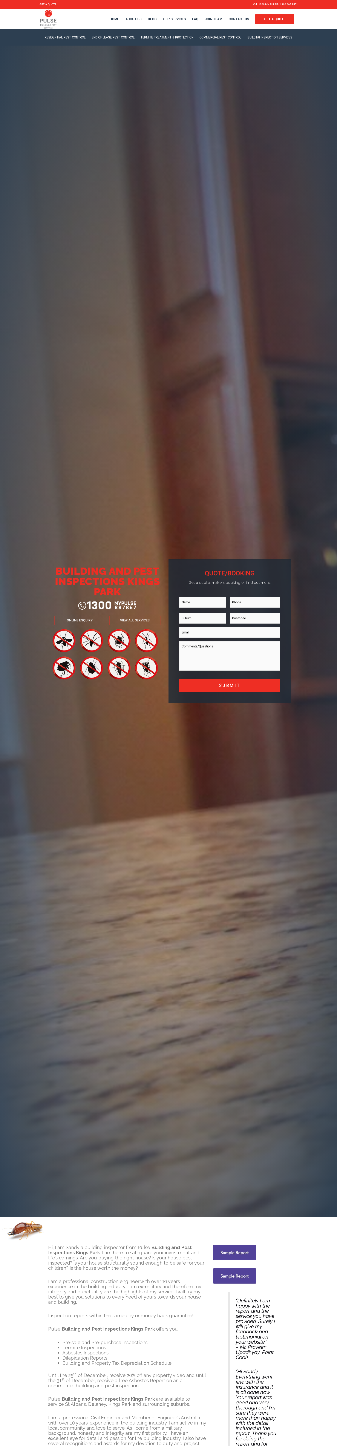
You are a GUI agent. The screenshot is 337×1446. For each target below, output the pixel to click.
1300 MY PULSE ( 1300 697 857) (272, 4)
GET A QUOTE (50, 4)
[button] (76, 616)
